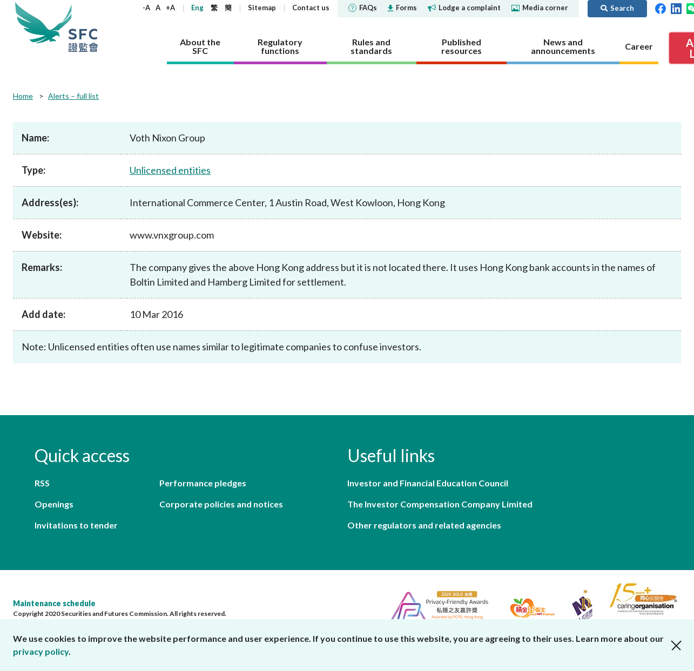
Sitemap (262, 7)
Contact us (310, 7)
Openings (54, 504)
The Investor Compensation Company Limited (440, 504)
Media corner (539, 7)
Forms (402, 7)
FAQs (362, 7)
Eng (197, 7)
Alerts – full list (73, 95)
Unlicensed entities (170, 170)
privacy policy (41, 651)
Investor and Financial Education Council (427, 483)
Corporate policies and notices (221, 504)
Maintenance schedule (54, 603)
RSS (42, 483)
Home (23, 95)
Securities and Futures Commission (83, 26)
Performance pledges (202, 483)
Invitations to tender (76, 525)
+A (170, 7)
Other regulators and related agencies (424, 525)
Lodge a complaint (464, 7)
